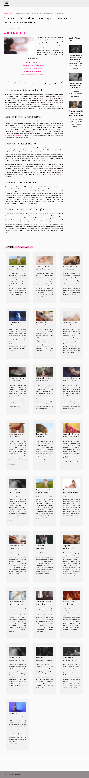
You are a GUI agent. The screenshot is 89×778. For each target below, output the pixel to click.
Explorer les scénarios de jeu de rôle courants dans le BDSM (17, 269)
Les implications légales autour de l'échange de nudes (71, 324)
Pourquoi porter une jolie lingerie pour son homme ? (76, 85)
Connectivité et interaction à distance (33, 65)
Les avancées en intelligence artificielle (33, 62)
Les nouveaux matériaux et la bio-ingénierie (33, 74)
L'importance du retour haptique (33, 68)
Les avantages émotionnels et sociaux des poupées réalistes (44, 660)
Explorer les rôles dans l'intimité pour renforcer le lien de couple (44, 492)
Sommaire (34, 58)
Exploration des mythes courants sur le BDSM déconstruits (71, 436)
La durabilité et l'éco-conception (33, 71)
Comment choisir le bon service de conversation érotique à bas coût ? (71, 380)
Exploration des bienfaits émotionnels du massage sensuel (44, 324)
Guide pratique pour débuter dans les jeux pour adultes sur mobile (44, 269)
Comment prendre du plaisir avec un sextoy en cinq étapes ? (76, 114)
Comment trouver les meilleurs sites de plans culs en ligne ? (75, 57)
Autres (11, 13)
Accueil (6, 13)
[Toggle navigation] (6, 3)
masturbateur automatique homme (14, 135)
